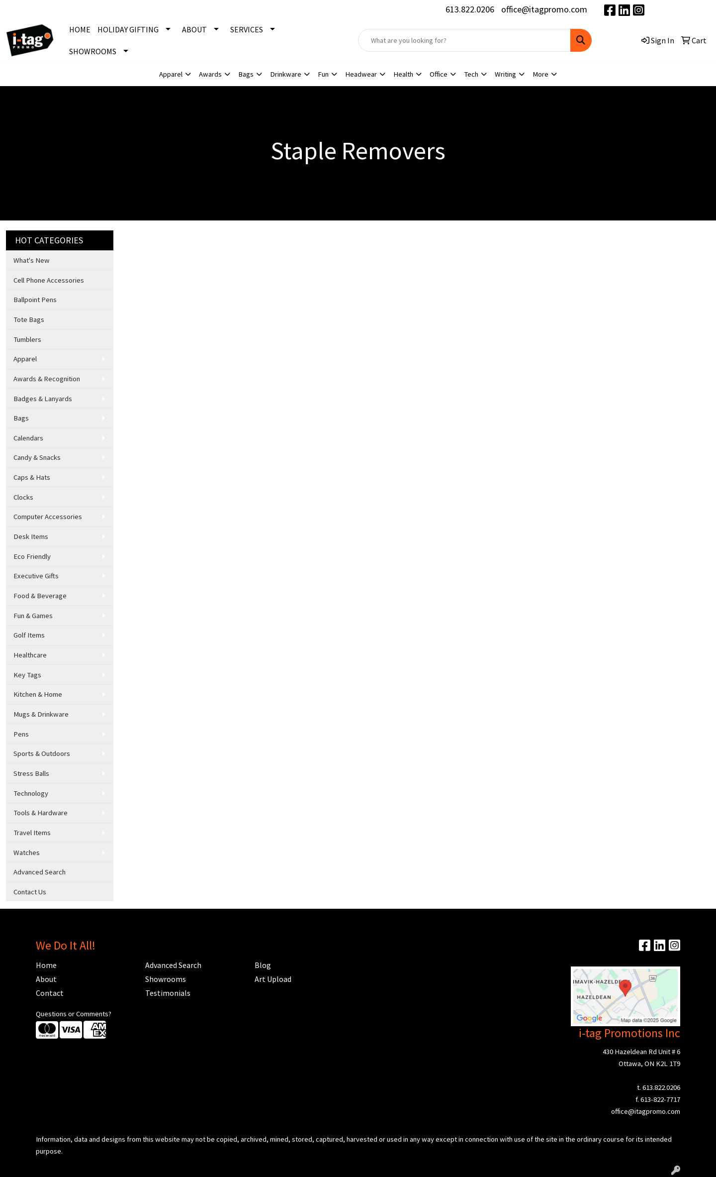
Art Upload (273, 979)
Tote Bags (28, 319)
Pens (21, 734)
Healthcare (30, 654)
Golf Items (29, 635)
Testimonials (167, 993)
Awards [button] (210, 74)
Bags (21, 418)
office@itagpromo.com (544, 9)
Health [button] (403, 74)
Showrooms (165, 979)
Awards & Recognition (46, 378)
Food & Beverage (40, 595)
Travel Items (32, 832)
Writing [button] (505, 74)
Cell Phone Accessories (48, 280)
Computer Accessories (47, 516)
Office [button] (439, 74)
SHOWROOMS (92, 51)
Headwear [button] (361, 74)
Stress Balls (31, 773)
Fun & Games (33, 615)
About (46, 979)
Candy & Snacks (37, 457)
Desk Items (30, 536)
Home (46, 965)
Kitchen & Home (37, 694)
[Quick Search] (464, 40)
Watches (26, 852)
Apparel (25, 358)
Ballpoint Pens (35, 299)
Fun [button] (323, 74)
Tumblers (27, 339)
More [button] (540, 74)
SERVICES (246, 29)
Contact (50, 993)
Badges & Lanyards (42, 398)
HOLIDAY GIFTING (128, 29)
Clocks (23, 497)
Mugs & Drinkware (41, 714)
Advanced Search (39, 871)
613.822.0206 (470, 9)
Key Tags (27, 674)
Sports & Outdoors (41, 753)
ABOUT (194, 29)
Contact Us (29, 891)
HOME (79, 29)
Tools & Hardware (40, 812)
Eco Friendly (32, 556)
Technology (30, 793)
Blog (263, 965)
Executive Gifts (36, 575)
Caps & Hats (31, 477)
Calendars (28, 437)
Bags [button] (246, 74)
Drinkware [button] (285, 74)
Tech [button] (471, 74)
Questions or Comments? (73, 1013)
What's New (31, 260)
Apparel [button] (170, 74)
